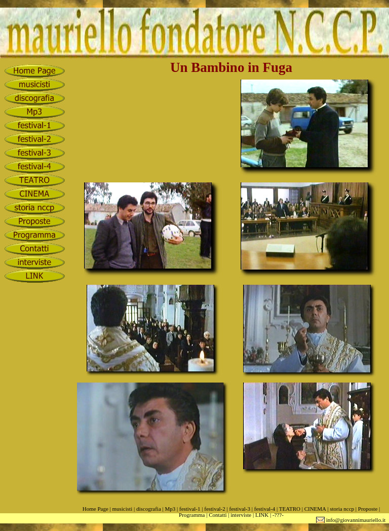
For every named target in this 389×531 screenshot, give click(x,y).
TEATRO (289, 509)
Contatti (217, 515)
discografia (148, 509)
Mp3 (170, 509)
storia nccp (342, 509)
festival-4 (265, 509)
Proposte (368, 509)
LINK (261, 515)
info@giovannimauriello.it (355, 520)
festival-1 (190, 509)
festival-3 (239, 509)
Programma (192, 515)
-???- (278, 515)
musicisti (122, 509)
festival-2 (214, 509)
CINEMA (315, 509)
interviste (240, 515)
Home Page (95, 509)
